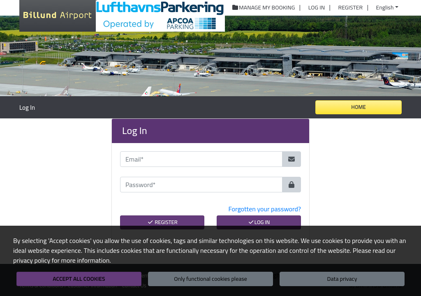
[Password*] (201, 184)
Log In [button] (316, 7)
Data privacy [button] (342, 278)
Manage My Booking (263, 7)
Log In (259, 222)
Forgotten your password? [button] (265, 209)
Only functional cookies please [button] (210, 278)
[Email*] (201, 159)
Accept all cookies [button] (79, 278)
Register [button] (350, 7)
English (385, 7)
